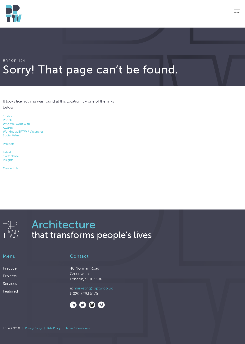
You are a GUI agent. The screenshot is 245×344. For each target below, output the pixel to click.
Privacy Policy (33, 328)
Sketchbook (11, 156)
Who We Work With (16, 124)
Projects (8, 144)
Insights (8, 160)
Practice (10, 268)
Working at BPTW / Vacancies (23, 131)
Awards (8, 128)
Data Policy (53, 328)
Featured (10, 291)
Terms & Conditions (78, 328)
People (8, 120)
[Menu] (237, 10)
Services (10, 283)
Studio (7, 116)
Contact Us (10, 168)
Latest (7, 152)
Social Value (11, 135)
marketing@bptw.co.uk (93, 288)
